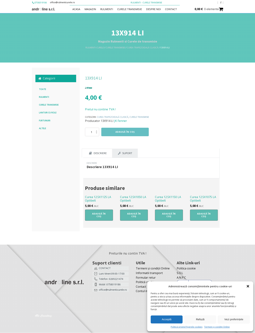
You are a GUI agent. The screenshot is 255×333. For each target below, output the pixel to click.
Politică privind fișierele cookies (186, 326)
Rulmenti (108, 9)
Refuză (200, 319)
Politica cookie (186, 268)
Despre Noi (155, 9)
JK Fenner (120, 121)
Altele (42, 128)
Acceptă (166, 319)
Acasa (78, 9)
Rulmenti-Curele (95, 47)
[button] (248, 286)
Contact (173, 9)
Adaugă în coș (125, 131)
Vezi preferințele (233, 319)
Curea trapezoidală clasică (142, 47)
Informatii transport (149, 273)
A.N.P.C (181, 278)
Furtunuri (44, 120)
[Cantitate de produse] (92, 132)
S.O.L (180, 273)
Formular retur (146, 278)
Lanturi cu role (47, 112)
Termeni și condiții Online (217, 326)
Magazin (92, 9)
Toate (42, 89)
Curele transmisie (131, 9)
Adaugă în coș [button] (99, 215)
